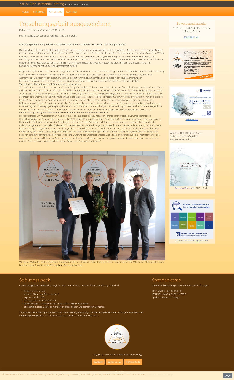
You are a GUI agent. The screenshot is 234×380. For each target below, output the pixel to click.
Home (25, 11)
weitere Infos (191, 104)
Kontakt (71, 11)
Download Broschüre (191, 166)
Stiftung (39, 11)
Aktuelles (55, 11)
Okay (228, 375)
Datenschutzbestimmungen (159, 374)
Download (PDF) (191, 36)
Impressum (114, 362)
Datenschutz (133, 362)
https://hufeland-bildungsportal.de (192, 240)
